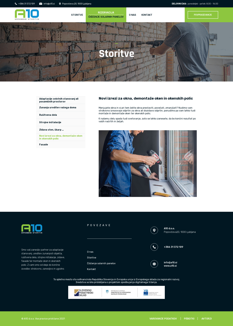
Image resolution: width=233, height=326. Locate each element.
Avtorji (206, 318)
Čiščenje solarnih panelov (101, 263)
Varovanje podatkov (163, 318)
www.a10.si (170, 265)
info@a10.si (47, 4)
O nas (90, 251)
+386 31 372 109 (25, 4)
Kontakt (91, 269)
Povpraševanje (203, 15)
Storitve (91, 257)
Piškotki (189, 318)
